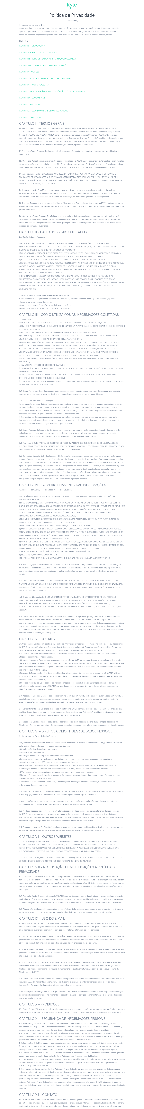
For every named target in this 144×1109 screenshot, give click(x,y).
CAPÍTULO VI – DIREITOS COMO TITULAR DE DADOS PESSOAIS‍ (45, 78)
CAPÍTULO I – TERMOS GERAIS (32, 46)
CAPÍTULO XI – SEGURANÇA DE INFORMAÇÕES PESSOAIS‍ (43, 111)
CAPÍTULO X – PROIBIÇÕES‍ (30, 104)
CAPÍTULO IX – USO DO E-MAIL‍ (32, 98)
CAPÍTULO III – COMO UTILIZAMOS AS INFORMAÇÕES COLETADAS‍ (47, 59)
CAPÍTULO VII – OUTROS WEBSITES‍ (34, 85)
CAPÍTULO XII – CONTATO (30, 117)
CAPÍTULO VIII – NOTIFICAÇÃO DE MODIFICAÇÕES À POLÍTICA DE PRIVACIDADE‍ (52, 91)
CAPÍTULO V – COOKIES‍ (29, 72)
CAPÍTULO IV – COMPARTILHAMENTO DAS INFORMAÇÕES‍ (43, 65)
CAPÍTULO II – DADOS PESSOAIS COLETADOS (38, 52)
